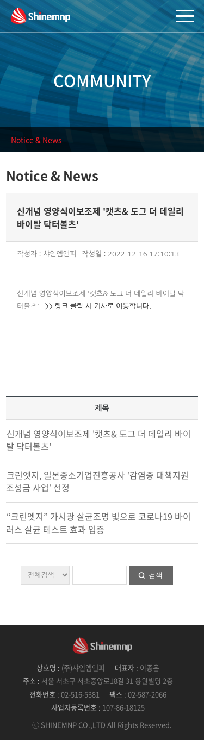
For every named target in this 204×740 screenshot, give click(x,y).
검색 (156, 575)
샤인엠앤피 (40, 15)
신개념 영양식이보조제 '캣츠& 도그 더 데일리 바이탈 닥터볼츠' (98, 440)
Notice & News (36, 139)
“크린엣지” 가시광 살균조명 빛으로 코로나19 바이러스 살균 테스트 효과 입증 (98, 523)
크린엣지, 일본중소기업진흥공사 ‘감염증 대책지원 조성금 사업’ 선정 (97, 481)
